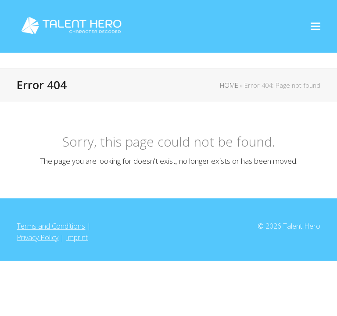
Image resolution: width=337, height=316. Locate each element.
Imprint (77, 237)
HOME (229, 85)
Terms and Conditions (51, 226)
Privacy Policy (37, 237)
